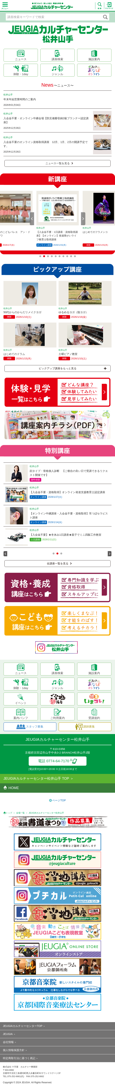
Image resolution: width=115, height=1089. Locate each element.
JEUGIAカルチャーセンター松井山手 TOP (36, 778)
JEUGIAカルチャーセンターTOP (22, 1025)
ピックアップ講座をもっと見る (73, 368)
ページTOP (59, 800)
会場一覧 (20, 813)
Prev (32, 218)
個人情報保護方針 (13, 1050)
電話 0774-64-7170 (57, 761)
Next (83, 218)
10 (75, 256)
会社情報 (8, 1042)
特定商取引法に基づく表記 (19, 1058)
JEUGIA (8, 1034)
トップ (9, 813)
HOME (11, 788)
